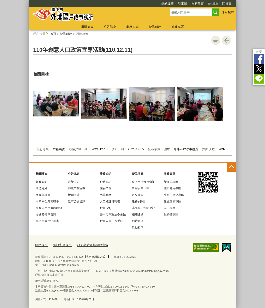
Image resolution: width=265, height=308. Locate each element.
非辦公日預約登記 (143, 208)
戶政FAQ (105, 208)
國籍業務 (105, 188)
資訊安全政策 (59, 244)
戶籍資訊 (105, 181)
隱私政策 (40, 244)
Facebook (259, 59)
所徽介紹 (41, 188)
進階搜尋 (228, 12)
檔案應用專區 (172, 188)
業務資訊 (132, 27)
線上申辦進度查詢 (143, 181)
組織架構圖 (43, 195)
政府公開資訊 (76, 201)
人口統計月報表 (110, 201)
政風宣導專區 (172, 201)
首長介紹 (41, 181)
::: (27, 2)
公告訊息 (110, 27)
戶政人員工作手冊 (111, 221)
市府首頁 (197, 3)
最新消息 (74, 181)
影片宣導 (137, 221)
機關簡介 (87, 27)
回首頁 (226, 3)
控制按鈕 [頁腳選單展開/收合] (231, 167)
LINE (259, 79)
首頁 (53, 34)
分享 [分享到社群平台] (259, 51)
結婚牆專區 (171, 214)
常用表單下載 (140, 188)
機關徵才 (74, 195)
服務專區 (177, 27)
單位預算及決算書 (47, 221)
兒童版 (182, 3)
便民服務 (155, 27)
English (213, 3)
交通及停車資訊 (46, 214)
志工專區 (169, 208)
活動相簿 (82, 34)
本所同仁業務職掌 (47, 201)
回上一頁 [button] (226, 40)
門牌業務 (105, 195)
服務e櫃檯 (138, 201)
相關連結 (137, 214)
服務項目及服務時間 (49, 208)
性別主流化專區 (174, 195)
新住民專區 (171, 181)
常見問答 (137, 195)
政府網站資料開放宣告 (86, 244)
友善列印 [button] (215, 40)
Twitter (259, 69)
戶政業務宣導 (76, 188)
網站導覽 (167, 3)
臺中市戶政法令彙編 (113, 214)
